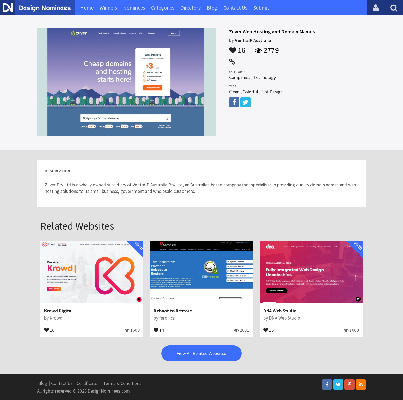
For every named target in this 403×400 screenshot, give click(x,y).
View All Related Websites (201, 353)
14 (159, 329)
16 (237, 47)
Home (87, 7)
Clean (234, 92)
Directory (190, 7)
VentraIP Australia (253, 40)
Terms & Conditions (122, 383)
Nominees (134, 7)
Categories (162, 7)
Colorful (250, 92)
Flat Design (272, 92)
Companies (239, 77)
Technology (264, 77)
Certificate (87, 383)
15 (268, 329)
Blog (212, 7)
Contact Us (235, 7)
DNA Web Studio (279, 311)
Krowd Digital (58, 311)
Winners (108, 7)
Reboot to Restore (173, 311)
